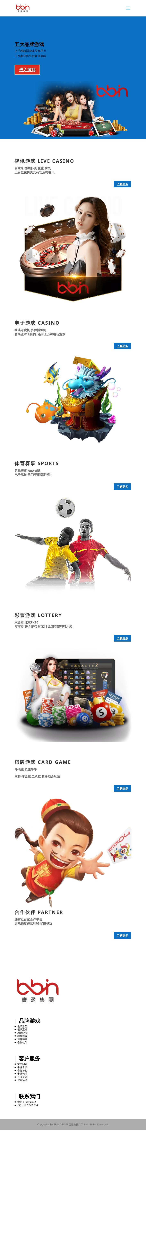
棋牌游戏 (22, 1036)
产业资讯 (22, 1077)
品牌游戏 (29, 1020)
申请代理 (22, 1073)
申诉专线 (22, 1067)
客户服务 (29, 1058)
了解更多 (122, 184)
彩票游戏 (22, 1032)
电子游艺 (22, 1026)
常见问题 (22, 1064)
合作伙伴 (22, 1042)
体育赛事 (22, 1039)
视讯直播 (22, 1029)
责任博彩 (22, 1070)
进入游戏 (27, 69)
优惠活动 (22, 1080)
